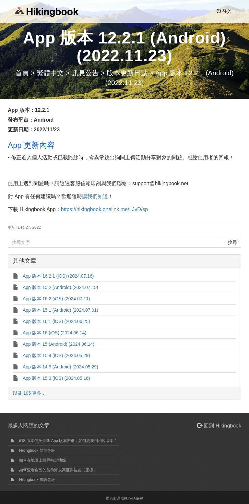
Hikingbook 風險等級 (37, 479)
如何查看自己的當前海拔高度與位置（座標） (58, 470)
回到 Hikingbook (219, 425)
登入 (224, 11)
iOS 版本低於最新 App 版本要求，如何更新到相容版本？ (68, 440)
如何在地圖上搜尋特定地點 (42, 460)
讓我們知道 (95, 196)
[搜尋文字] (116, 242)
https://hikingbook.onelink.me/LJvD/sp (104, 209)
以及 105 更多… (29, 393)
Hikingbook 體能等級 (37, 450)
